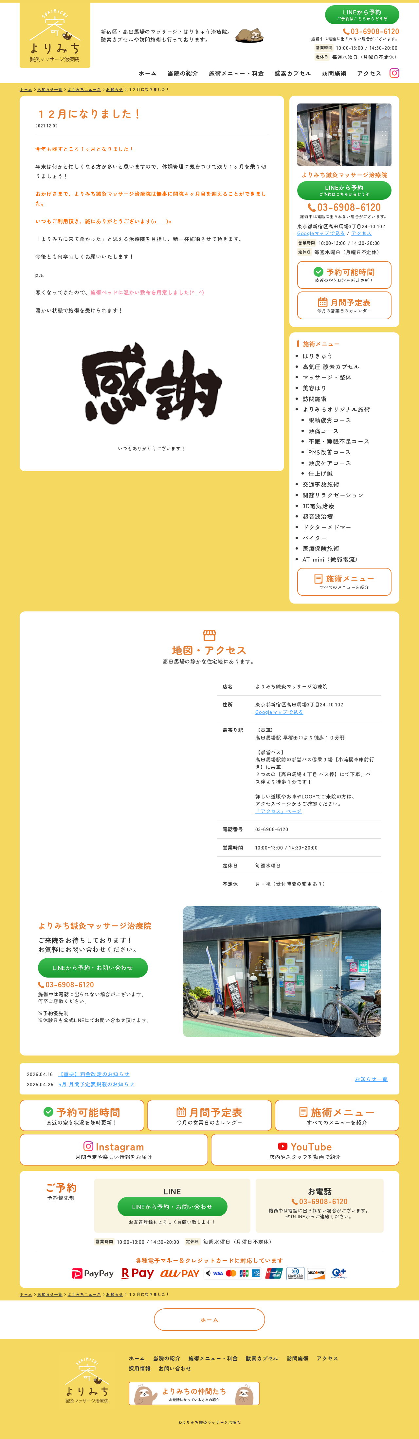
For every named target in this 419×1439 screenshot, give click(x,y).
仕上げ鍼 (320, 473)
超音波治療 (317, 516)
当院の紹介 (183, 73)
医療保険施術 (320, 548)
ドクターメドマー (327, 527)
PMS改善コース (329, 452)
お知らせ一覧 (371, 1079)
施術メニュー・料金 (236, 73)
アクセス (369, 73)
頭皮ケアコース (330, 462)
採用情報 (140, 1368)
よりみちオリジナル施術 (336, 409)
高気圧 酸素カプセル (331, 366)
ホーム (147, 73)
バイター (314, 537)
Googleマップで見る (321, 233)
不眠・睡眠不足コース (339, 441)
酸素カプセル (293, 73)
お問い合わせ (174, 1368)
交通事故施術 (320, 484)
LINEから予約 (362, 14)
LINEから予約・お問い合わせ (93, 967)
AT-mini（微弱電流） (331, 559)
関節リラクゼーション (333, 495)
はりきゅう (317, 355)
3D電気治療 (318, 505)
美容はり (314, 387)
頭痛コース (323, 430)
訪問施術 (334, 73)
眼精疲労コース (330, 420)
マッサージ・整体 (327, 377)
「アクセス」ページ (278, 811)
